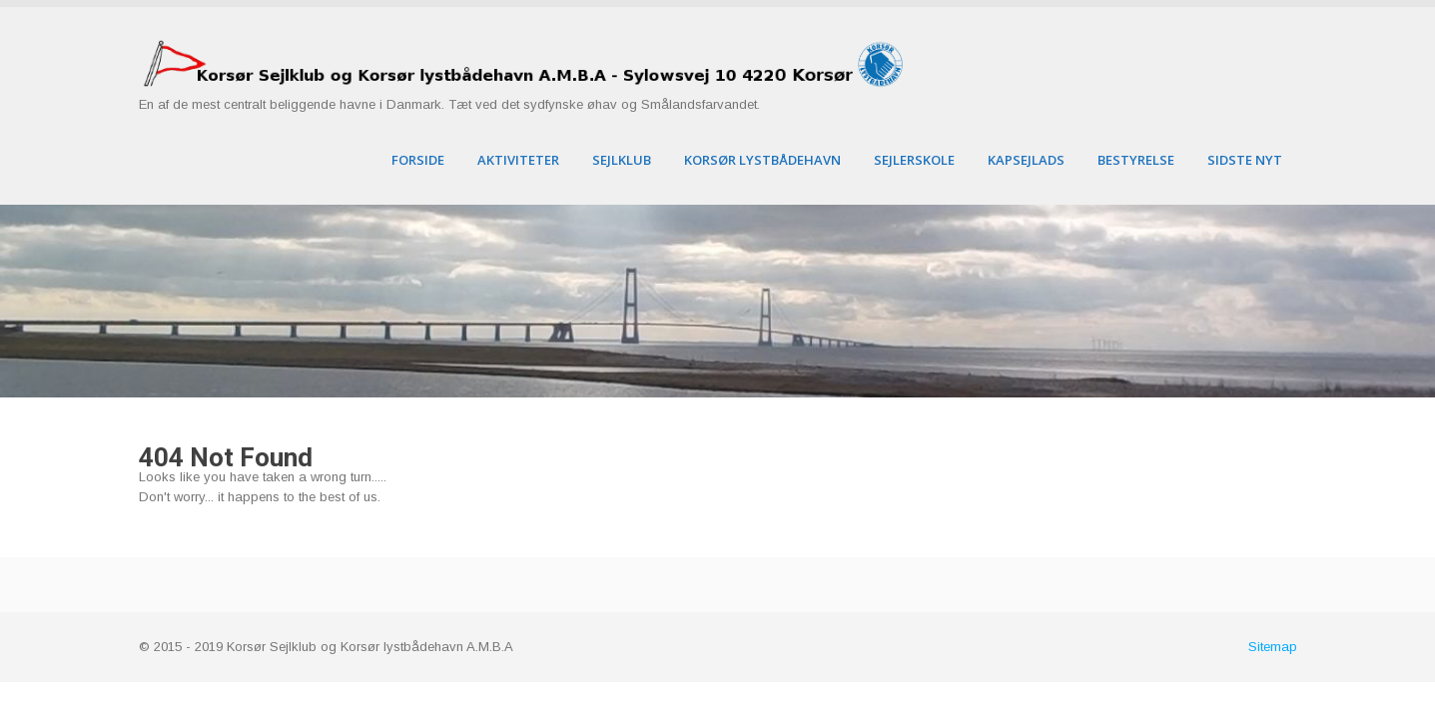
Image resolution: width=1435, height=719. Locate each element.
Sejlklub (621, 160)
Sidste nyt (1244, 160)
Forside (417, 160)
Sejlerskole (914, 160)
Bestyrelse (1135, 160)
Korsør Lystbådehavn (762, 160)
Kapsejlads (1026, 160)
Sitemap (1272, 646)
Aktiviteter (518, 160)
